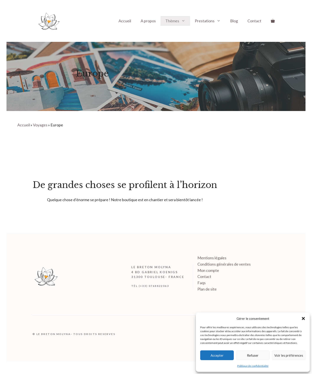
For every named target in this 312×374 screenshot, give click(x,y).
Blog (234, 20)
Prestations (210, 21)
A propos (148, 20)
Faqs (201, 282)
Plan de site (207, 289)
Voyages (40, 124)
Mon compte (208, 270)
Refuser (252, 355)
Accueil (125, 20)
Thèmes (177, 21)
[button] (303, 318)
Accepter (217, 355)
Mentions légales (211, 257)
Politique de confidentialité (252, 365)
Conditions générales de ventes (224, 264)
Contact (254, 20)
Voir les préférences (288, 355)
